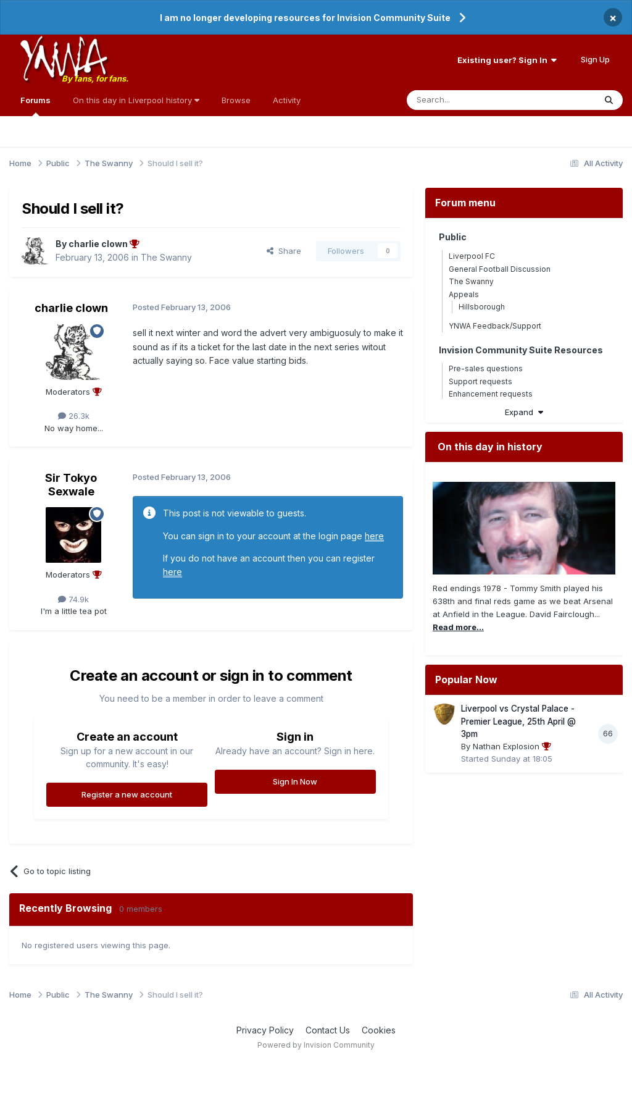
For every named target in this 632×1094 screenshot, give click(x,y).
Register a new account (126, 794)
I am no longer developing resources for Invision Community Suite (305, 17)
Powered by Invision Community (316, 1045)
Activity (287, 100)
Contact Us (328, 1030)
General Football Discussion (500, 269)
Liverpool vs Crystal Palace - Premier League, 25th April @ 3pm (518, 721)
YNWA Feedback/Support (495, 325)
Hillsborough (482, 306)
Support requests (480, 381)
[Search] (469, 100)
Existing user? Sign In (507, 60)
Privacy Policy (265, 1030)
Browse (236, 100)
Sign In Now (295, 781)
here (374, 536)
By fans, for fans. (95, 78)
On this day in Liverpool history (136, 100)
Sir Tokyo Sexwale (71, 484)
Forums (35, 105)
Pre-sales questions (486, 368)
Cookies (379, 1030)
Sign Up (595, 59)
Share (284, 251)
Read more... (458, 627)
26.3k (73, 416)
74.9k (73, 599)
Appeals (464, 294)
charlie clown (71, 307)
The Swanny (166, 257)
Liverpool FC (472, 256)
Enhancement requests (491, 393)
